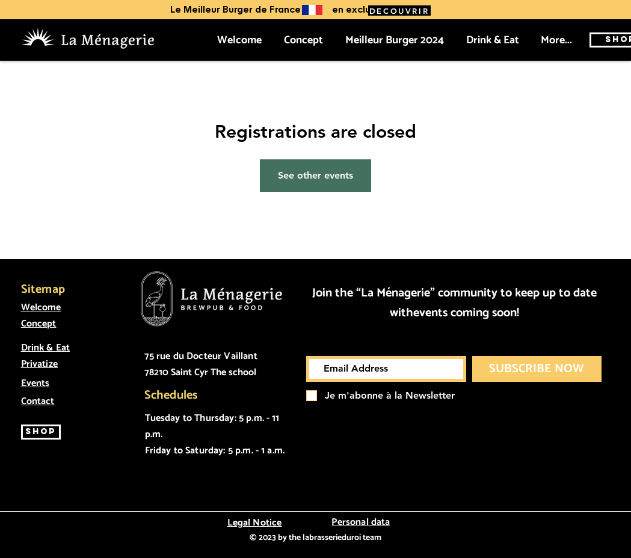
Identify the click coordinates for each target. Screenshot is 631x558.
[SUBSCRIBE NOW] (537, 369)
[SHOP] (41, 432)
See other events (315, 175)
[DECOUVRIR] (399, 10)
